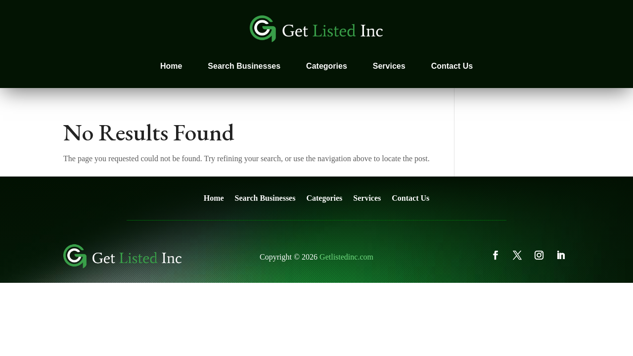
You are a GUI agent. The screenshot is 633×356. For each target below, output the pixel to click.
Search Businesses (244, 66)
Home (171, 66)
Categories (326, 66)
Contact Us (452, 66)
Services (389, 66)
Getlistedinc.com (346, 257)
